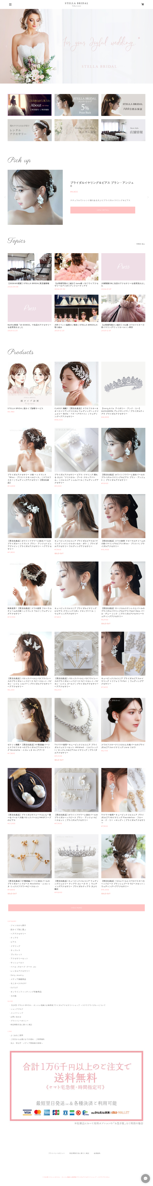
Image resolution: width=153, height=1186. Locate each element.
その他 (13, 996)
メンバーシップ (17, 1013)
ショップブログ (17, 1009)
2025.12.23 (13, 330)
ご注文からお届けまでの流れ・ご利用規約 (28, 1039)
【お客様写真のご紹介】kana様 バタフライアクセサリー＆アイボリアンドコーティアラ (77, 284)
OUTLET (14, 987)
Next (146, 46)
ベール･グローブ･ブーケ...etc (23, 967)
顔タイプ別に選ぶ (18, 929)
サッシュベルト (17, 962)
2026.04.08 (13, 287)
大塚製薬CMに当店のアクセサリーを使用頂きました (123, 284)
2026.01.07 (106, 289)
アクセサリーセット (19, 958)
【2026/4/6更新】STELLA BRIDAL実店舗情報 (28, 283)
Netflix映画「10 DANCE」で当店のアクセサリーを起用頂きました (29, 326)
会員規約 (97, 1153)
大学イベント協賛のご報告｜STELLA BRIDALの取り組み (76, 326)
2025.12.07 (106, 330)
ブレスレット (16, 954)
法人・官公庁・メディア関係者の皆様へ (27, 1043)
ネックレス (15, 950)
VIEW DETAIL (103, 210)
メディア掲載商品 (18, 979)
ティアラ (14, 938)
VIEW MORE (76, 908)
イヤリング (15, 946)
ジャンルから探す (18, 925)
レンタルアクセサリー (20, 971)
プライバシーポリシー (20, 1021)
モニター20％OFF (19, 983)
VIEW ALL (140, 244)
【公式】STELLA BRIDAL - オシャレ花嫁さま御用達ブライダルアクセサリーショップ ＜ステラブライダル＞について (58, 1005)
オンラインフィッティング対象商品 (26, 992)
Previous (7, 46)
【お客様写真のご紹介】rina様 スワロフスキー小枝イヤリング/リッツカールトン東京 (122, 326)
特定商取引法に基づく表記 (21, 1025)
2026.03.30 (60, 289)
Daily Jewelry (17, 975)
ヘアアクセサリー (18, 934)
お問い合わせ (16, 1017)
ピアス (13, 942)
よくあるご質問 (17, 1035)
